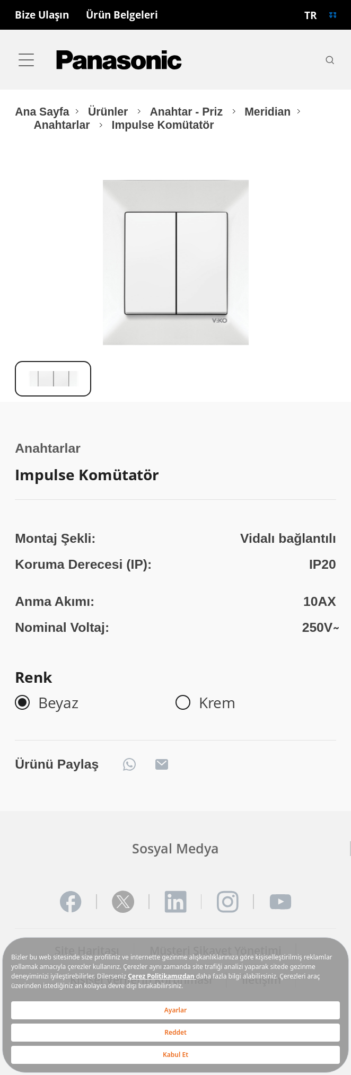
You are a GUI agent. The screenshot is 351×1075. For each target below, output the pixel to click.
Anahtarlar (63, 125)
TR (310, 15)
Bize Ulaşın (42, 15)
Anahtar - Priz (188, 111)
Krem (217, 702)
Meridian (267, 111)
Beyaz (58, 702)
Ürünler (109, 111)
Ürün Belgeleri (122, 15)
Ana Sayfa (42, 111)
